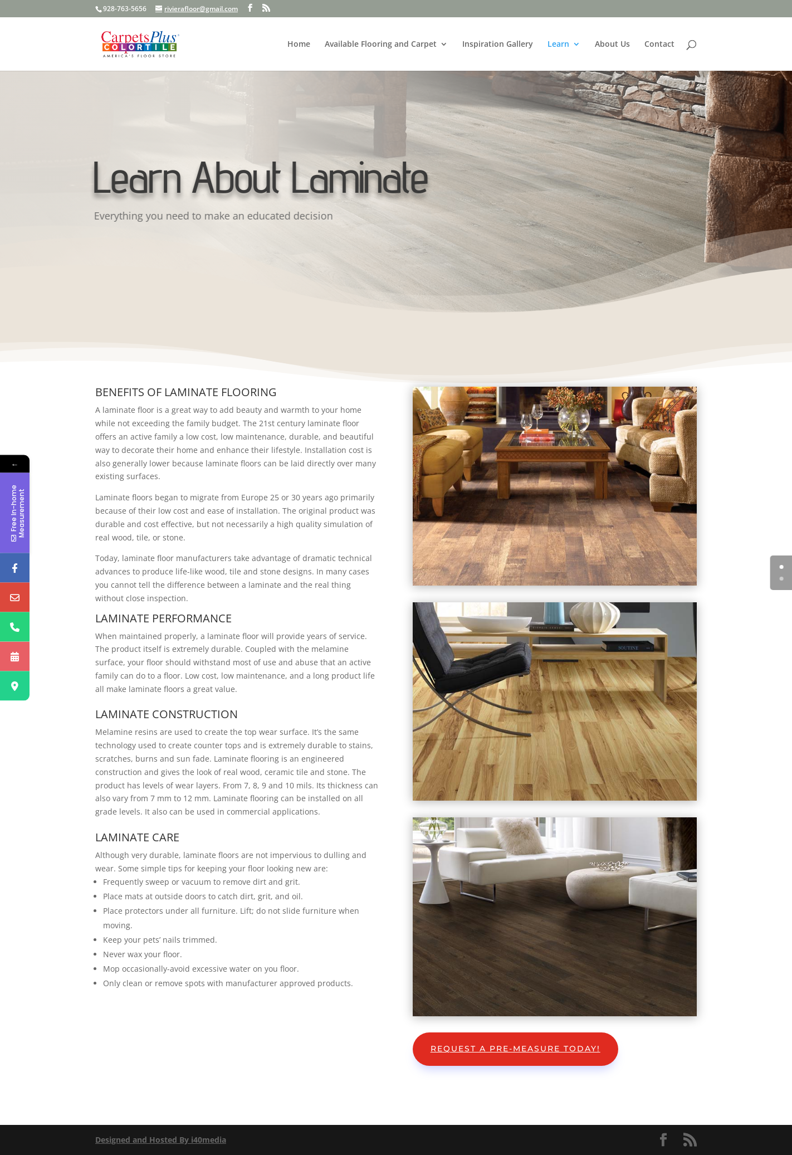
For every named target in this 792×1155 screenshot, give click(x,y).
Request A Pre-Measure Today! (515, 1049)
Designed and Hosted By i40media (160, 1139)
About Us (612, 44)
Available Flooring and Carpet (381, 44)
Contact (659, 44)
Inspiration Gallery (497, 44)
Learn (558, 44)
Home (298, 44)
